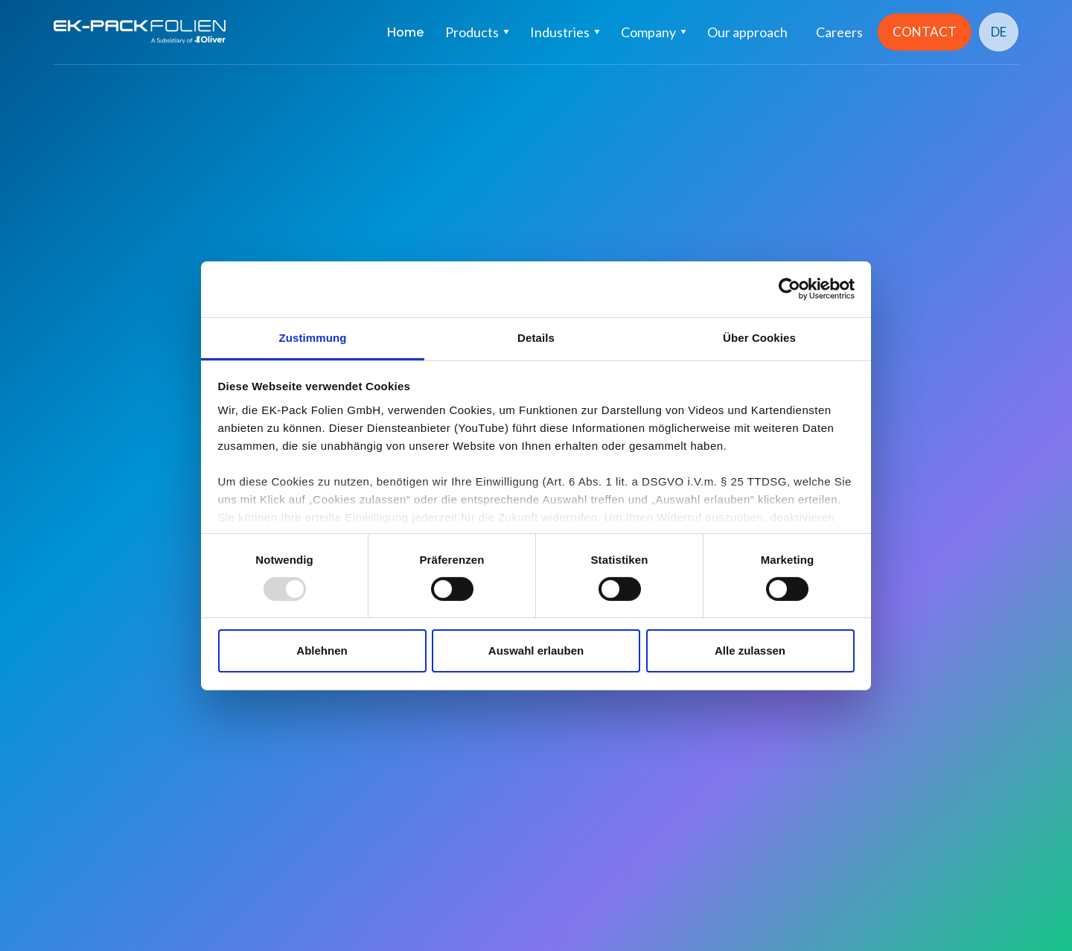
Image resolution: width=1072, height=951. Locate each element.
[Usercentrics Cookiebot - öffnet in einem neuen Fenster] (789, 289)
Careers (839, 32)
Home (405, 32)
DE (998, 31)
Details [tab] (536, 337)
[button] (477, 32)
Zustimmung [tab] (313, 337)
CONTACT (925, 31)
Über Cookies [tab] (759, 337)
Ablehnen (321, 650)
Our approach (747, 32)
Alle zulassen (750, 650)
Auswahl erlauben (536, 650)
